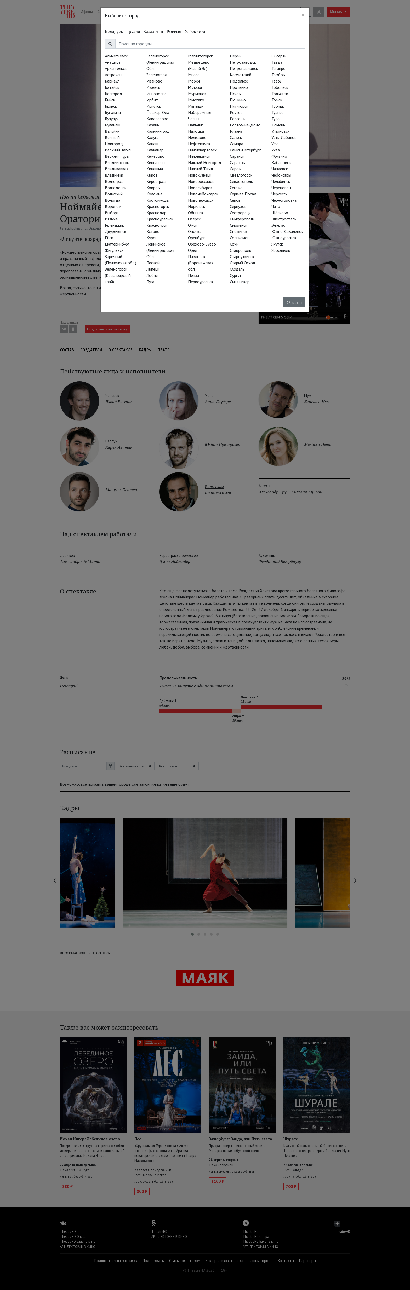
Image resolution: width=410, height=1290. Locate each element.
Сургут (235, 275)
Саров (235, 168)
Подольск (239, 81)
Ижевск (153, 87)
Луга (150, 281)
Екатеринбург (117, 244)
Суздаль (237, 269)
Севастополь (241, 181)
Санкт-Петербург (245, 150)
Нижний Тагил (200, 168)
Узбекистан (196, 31)
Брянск (111, 106)
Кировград (156, 181)
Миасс (193, 74)
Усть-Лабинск (283, 137)
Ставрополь (240, 250)
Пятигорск (239, 106)
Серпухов (238, 206)
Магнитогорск (200, 56)
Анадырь (113, 62)
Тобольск (279, 87)
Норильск (196, 206)
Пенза (193, 275)
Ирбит (152, 99)
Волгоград (114, 181)
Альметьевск (116, 56)
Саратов (237, 162)
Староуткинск (242, 256)
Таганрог (279, 68)
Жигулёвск (114, 250)
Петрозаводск (243, 62)
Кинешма (154, 168)
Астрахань (114, 74)
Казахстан (153, 31)
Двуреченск (115, 231)
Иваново (154, 81)
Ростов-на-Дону (245, 124)
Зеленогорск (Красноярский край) (118, 275)
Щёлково (279, 212)
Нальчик (195, 124)
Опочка (194, 231)
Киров (152, 175)
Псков (235, 93)
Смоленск (238, 225)
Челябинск (280, 181)
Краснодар (156, 212)
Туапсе (277, 112)
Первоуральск (200, 281)
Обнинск (195, 212)
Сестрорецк (240, 212)
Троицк (277, 106)
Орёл (192, 250)
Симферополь (242, 218)
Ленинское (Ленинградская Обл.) (160, 250)
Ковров (153, 187)
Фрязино (279, 156)
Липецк (152, 269)
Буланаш (112, 124)
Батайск (112, 87)
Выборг (111, 212)
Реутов (236, 112)
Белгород (113, 93)
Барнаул (112, 81)
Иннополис (156, 93)
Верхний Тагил (118, 150)
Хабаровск (281, 162)
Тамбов (278, 74)
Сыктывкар (239, 281)
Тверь (276, 81)
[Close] (303, 15)
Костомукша (157, 200)
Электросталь (283, 218)
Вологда (112, 200)
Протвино (239, 87)
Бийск (110, 99)
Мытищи (195, 106)
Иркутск (153, 106)
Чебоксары (281, 175)
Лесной (153, 262)
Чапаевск (279, 168)
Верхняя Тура (117, 156)
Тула (275, 118)
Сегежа (236, 187)
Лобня (152, 275)
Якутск (277, 244)
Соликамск (239, 237)
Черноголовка (284, 200)
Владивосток (117, 162)
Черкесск (279, 193)
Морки (194, 81)
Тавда (276, 62)
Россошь (237, 118)
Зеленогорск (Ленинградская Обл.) (160, 62)
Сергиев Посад (243, 193)
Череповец (281, 187)
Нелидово (197, 137)
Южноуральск (283, 237)
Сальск (236, 137)
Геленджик (114, 225)
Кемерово (155, 156)
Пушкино (238, 99)
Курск (151, 237)
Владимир (114, 175)
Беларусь (114, 31)
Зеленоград (156, 74)
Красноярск (156, 225)
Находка (196, 131)
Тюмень (278, 124)
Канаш (152, 143)
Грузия (133, 31)
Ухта (275, 150)
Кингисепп (155, 162)
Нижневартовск (202, 150)
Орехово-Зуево (202, 244)
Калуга (152, 137)
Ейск (109, 237)
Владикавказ (116, 168)
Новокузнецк (199, 175)
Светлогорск (241, 175)
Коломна (154, 193)
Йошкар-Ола (157, 112)
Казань (152, 124)
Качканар (154, 150)
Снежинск (238, 231)
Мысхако (196, 99)
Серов (235, 200)
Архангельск (116, 68)
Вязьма (111, 218)
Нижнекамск (199, 156)
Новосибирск (200, 187)
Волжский (114, 193)
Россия (174, 31)
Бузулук (111, 118)
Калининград (158, 131)
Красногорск (157, 206)
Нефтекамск (199, 143)
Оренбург (196, 237)
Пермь (235, 56)
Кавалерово (157, 118)
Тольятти (279, 93)
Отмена (294, 302)
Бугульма (113, 112)
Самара (236, 143)
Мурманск (197, 93)
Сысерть (278, 56)
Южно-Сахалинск (287, 231)
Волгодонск (115, 187)
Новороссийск (201, 181)
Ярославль (280, 250)
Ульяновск (280, 131)
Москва (195, 87)
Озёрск (194, 218)
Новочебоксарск (203, 193)
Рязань (236, 131)
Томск (276, 99)
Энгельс (278, 225)
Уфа (274, 143)
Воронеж (113, 206)
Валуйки (112, 131)
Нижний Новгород (204, 162)
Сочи (234, 244)
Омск (192, 225)
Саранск (237, 156)
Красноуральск (159, 218)
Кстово (153, 231)
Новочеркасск (200, 200)
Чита (275, 206)
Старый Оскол (242, 262)
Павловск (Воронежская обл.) (200, 263)
